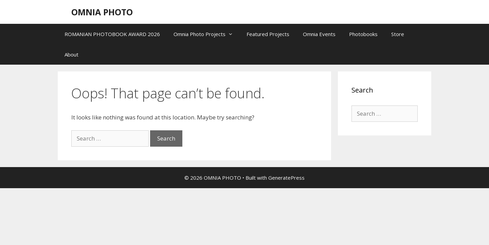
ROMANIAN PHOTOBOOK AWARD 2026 (112, 34)
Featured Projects (268, 34)
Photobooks (363, 34)
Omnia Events (319, 34)
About (71, 54)
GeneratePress (286, 177)
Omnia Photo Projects (207, 34)
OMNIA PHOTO (102, 12)
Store (397, 34)
